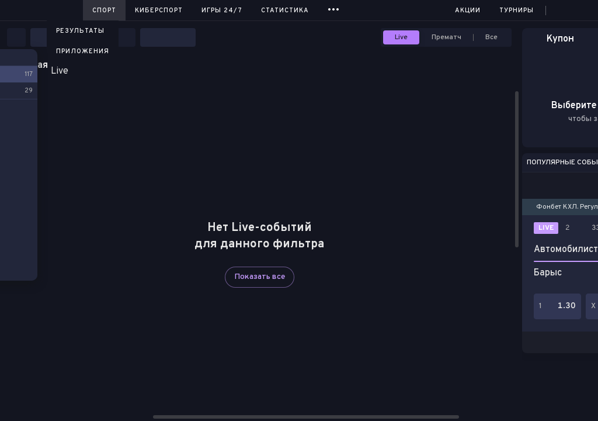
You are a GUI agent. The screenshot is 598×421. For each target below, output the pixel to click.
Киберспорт (159, 10)
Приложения (82, 51)
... (334, 8)
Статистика (285, 10)
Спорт (104, 10)
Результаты (80, 31)
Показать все (259, 277)
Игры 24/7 (221, 10)
